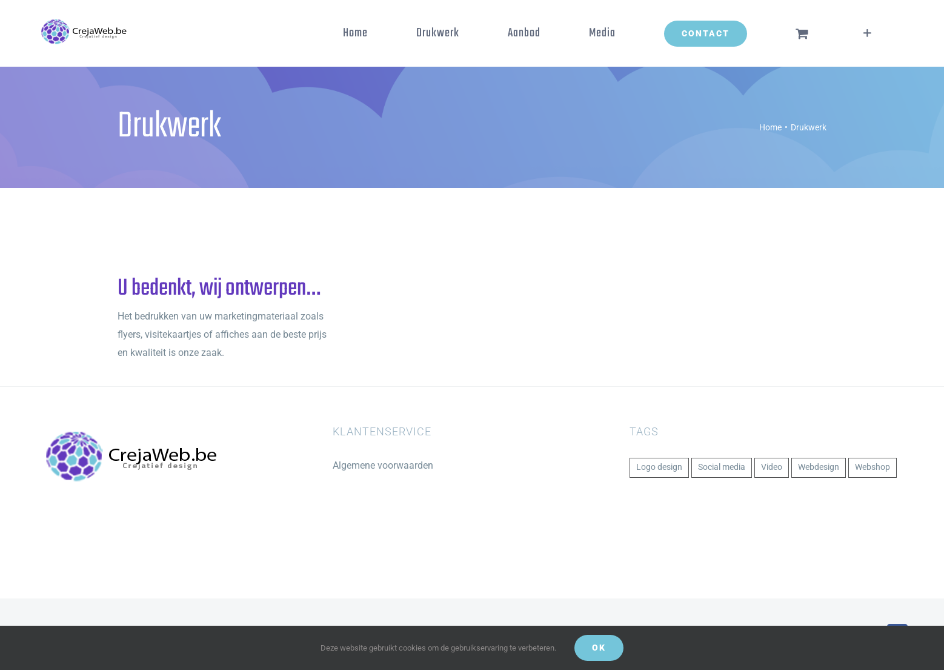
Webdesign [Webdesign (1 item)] (818, 467)
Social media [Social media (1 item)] (721, 467)
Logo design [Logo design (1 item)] (659, 467)
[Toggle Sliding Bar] (867, 33)
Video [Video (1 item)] (771, 467)
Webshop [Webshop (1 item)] (872, 467)
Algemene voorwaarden (383, 465)
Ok (599, 647)
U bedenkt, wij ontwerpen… (219, 288)
